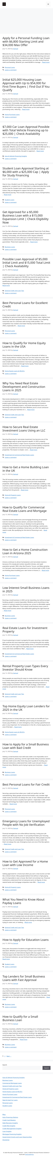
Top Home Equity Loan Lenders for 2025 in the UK (26, 708)
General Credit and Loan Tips (14, 291)
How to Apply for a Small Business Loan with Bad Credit (25, 746)
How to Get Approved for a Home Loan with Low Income (25, 863)
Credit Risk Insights (8, 1126)
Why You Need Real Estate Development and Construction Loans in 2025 (23, 386)
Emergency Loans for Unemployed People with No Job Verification (26, 823)
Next (8, 1056)
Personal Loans (10, 67)
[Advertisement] (26, 21)
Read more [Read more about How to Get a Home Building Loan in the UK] (24, 490)
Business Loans (10, 247)
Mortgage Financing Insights (12, 1134)
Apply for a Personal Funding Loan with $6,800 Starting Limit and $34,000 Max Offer (26, 41)
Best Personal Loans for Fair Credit (26, 784)
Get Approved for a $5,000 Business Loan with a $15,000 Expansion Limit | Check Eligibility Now (25, 217)
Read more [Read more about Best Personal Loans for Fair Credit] (13, 804)
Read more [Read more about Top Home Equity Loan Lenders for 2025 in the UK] (18, 727)
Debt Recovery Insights (10, 1123)
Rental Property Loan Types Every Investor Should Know (25, 667)
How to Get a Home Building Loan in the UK (25, 469)
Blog (3, 1114)
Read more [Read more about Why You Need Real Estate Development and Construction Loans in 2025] (31, 410)
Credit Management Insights (11, 1128)
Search (4, 1065)
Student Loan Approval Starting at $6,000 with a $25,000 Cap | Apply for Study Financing (25, 171)
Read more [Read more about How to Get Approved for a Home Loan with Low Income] (41, 882)
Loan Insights (6, 1131)
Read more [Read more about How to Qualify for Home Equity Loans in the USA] (24, 366)
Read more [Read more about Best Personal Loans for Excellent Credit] (21, 326)
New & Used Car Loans (10, 1100)
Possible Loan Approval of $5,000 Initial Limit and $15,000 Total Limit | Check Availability (26, 262)
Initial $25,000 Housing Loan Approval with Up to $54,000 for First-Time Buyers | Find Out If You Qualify (26, 85)
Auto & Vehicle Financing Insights (16, 156)
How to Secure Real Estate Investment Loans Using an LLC (23, 428)
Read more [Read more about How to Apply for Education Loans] (6, 959)
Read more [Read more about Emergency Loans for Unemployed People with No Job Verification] (7, 844)
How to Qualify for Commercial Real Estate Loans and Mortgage (24, 509)
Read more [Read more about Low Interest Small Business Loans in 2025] (7, 611)
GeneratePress (29, 1154)
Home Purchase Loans (12, 114)
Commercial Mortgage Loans (12, 1083)
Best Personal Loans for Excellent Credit (25, 304)
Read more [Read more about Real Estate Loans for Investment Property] (30, 649)
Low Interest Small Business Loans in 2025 (25, 589)
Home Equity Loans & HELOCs (15, 371)
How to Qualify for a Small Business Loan (20, 1018)
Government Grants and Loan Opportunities (17, 1137)
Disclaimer (5, 1140)
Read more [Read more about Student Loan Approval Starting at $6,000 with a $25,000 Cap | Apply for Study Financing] (7, 195)
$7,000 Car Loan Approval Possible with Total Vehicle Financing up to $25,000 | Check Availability (25, 130)
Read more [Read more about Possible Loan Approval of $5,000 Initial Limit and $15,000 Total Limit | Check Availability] (6, 285)
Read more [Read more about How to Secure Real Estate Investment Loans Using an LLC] (33, 450)
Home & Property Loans (13, 495)
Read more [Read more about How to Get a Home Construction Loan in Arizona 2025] (45, 570)
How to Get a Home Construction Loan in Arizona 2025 (25, 551)
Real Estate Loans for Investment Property (24, 629)
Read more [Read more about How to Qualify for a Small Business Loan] (23, 1039)
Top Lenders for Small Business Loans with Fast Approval (23, 978)
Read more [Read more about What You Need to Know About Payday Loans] (28, 922)
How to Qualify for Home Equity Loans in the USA (24, 344)
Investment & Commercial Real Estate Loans (19, 455)
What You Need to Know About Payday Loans (23, 901)
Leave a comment (10, 70)
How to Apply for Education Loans (25, 940)
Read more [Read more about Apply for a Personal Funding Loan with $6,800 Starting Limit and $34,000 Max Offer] (46, 62)
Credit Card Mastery (9, 1120)
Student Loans (9, 200)
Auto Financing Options (10, 1117)
